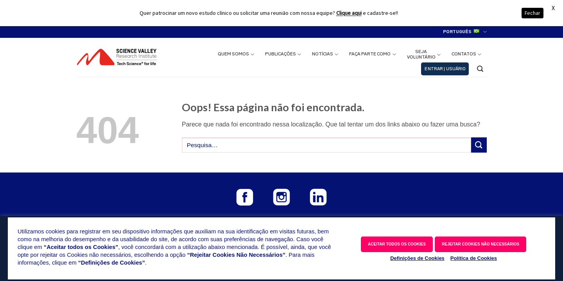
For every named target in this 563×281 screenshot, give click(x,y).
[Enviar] (479, 145)
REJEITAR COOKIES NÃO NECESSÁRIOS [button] (480, 244)
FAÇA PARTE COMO (372, 54)
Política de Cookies (473, 258)
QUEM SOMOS (236, 54)
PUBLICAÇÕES (283, 54)
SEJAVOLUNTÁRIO (424, 54)
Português (465, 32)
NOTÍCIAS (325, 54)
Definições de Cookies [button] (417, 258)
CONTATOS (466, 54)
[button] (445, 68)
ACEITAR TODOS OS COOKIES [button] (397, 244)
